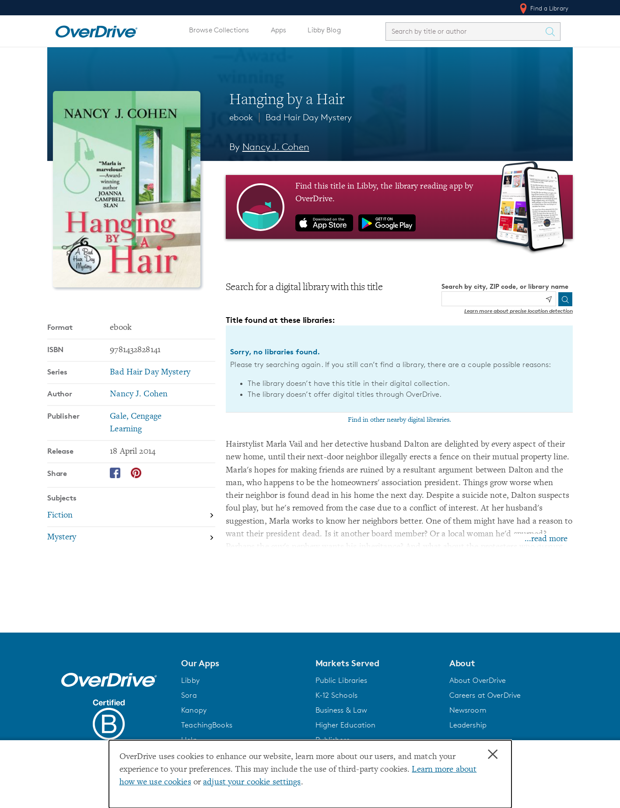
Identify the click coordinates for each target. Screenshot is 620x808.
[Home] (96, 29)
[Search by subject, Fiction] (131, 516)
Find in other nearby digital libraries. (399, 419)
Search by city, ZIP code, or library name (504, 286)
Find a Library (543, 8)
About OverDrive (477, 680)
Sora (189, 695)
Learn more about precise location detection (518, 311)
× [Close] (492, 755)
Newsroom (468, 710)
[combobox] (465, 31)
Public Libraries (341, 680)
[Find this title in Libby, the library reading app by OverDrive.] (399, 207)
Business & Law (341, 710)
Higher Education (345, 725)
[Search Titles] (552, 31)
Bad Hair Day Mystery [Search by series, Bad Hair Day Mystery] (150, 372)
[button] (243, 663)
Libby (190, 680)
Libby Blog (324, 30)
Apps (279, 30)
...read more (546, 539)
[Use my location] (549, 299)
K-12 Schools (336, 695)
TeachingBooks (206, 725)
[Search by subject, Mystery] (131, 538)
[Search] (565, 299)
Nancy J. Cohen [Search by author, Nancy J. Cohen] (275, 146)
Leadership (468, 725)
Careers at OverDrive (485, 695)
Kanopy (194, 710)
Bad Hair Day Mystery (309, 117)
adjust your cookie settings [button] (252, 782)
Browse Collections (219, 30)
